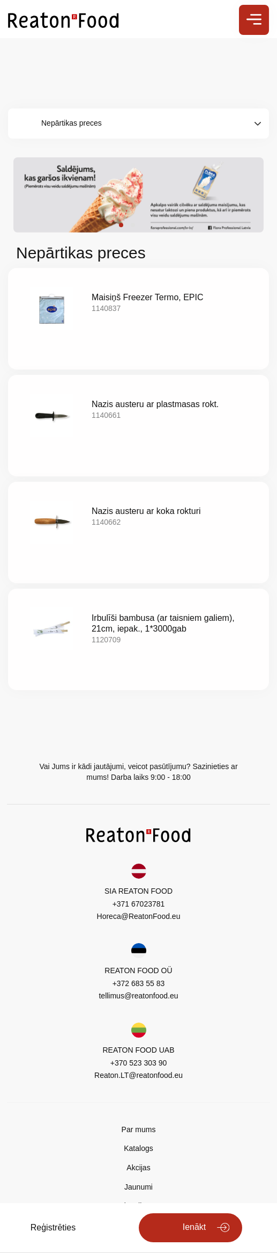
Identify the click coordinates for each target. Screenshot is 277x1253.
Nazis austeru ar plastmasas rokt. (155, 404)
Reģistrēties (53, 1227)
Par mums (139, 1129)
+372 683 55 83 (139, 983)
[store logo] (63, 19)
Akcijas (138, 1167)
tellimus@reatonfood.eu (138, 995)
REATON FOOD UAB (138, 1050)
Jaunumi (138, 1187)
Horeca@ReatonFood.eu (139, 916)
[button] (121, 225)
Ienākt (194, 1227)
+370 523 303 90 (138, 1063)
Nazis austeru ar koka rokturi (146, 511)
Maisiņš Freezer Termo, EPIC (148, 297)
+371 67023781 (139, 904)
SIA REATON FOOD (138, 891)
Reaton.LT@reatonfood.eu (138, 1075)
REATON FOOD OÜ (138, 970)
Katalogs (138, 1148)
